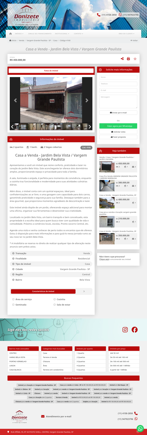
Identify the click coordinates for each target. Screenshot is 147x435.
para (42, 389)
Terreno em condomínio (53, 370)
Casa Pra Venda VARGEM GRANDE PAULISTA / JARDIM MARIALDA (118, 177)
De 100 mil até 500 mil (119, 361)
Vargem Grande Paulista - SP (39, 40)
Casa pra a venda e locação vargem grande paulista (117, 213)
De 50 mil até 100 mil (119, 357)
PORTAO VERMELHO (17, 361)
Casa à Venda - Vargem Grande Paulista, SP (117, 231)
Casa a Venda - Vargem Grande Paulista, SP (117, 195)
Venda (21, 40)
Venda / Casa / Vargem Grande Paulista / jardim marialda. (116, 158)
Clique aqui (104, 259)
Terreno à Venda (50, 357)
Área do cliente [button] (126, 34)
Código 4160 (65, 40)
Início (12, 40)
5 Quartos (81, 370)
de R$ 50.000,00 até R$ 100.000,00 (86, 397)
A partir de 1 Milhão (118, 370)
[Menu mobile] (10, 34)
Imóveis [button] (18, 34)
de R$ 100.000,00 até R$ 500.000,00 (116, 402)
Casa (55, 40)
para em (37, 385)
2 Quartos (81, 357)
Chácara (46, 361)
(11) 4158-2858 (109, 14)
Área (45, 365)
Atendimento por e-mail (56, 416)
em (119, 385)
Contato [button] (77, 34)
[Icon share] (125, 330)
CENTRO (12, 353)
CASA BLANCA (15, 370)
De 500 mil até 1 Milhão (120, 365)
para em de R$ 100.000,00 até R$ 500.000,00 (83, 385)
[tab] (17, 70)
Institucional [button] (61, 34)
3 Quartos (81, 361)
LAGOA (12, 365)
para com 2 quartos (40, 397)
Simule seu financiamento (40, 34)
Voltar (134, 40)
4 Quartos (81, 365)
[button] (16, 100)
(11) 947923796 (130, 14)
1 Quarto (80, 353)
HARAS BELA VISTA (17, 357)
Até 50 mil (114, 353)
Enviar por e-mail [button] (118, 112)
